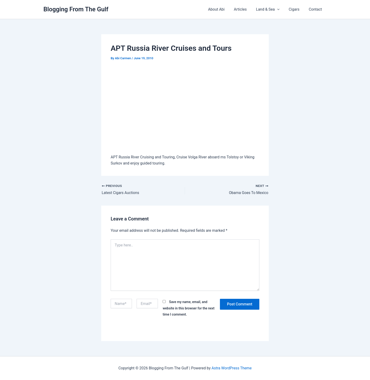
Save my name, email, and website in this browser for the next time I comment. (188, 308)
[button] (281, 9)
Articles (246, 9)
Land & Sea (272, 9)
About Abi (224, 9)
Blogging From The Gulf (75, 9)
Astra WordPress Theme (231, 368)
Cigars (296, 9)
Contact (316, 9)
